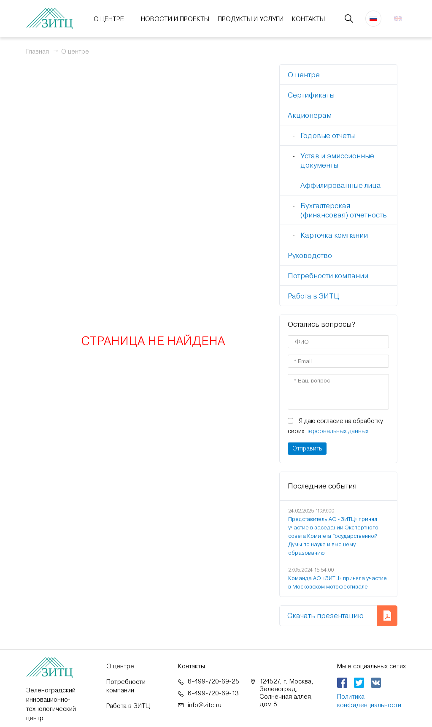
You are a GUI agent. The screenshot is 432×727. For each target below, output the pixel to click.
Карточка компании (334, 235)
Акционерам (310, 115)
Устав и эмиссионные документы (337, 160)
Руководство (310, 255)
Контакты (308, 19)
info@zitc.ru (204, 705)
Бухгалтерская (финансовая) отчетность (343, 210)
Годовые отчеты (327, 135)
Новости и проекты (175, 19)
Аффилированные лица (340, 185)
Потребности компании (328, 275)
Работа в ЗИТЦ (313, 296)
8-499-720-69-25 (213, 681)
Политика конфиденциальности (369, 701)
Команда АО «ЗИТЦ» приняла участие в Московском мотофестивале (337, 582)
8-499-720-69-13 (213, 693)
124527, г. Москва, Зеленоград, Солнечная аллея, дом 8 (286, 693)
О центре (109, 19)
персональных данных (336, 431)
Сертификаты (311, 95)
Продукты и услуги (251, 19)
